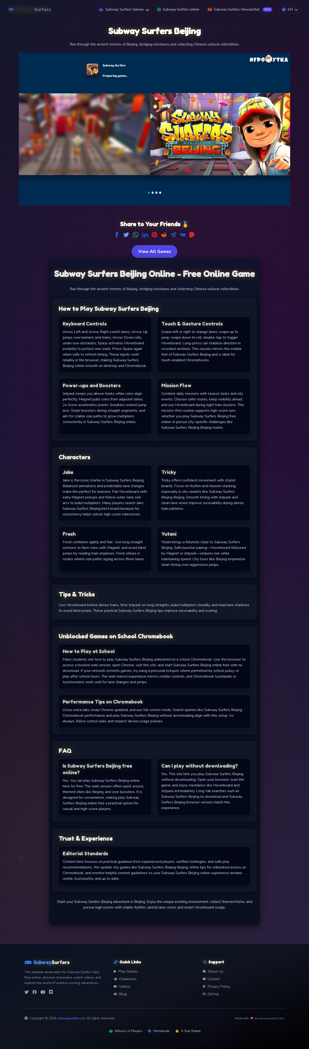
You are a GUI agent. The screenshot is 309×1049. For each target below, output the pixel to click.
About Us (213, 971)
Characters (125, 979)
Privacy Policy (216, 986)
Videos (122, 986)
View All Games (154, 251)
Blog (120, 994)
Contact (211, 979)
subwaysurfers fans (272, 1018)
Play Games (126, 971)
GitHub (211, 994)
